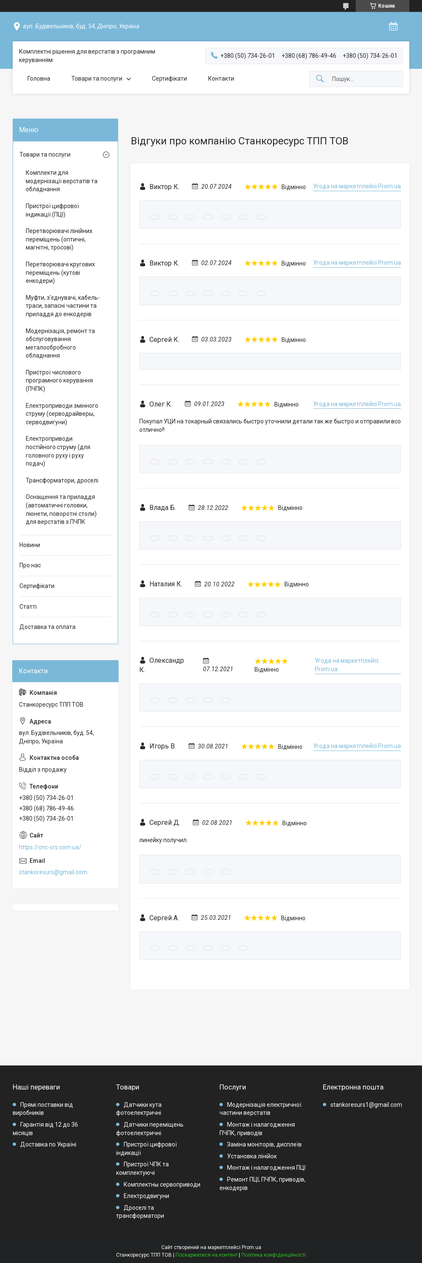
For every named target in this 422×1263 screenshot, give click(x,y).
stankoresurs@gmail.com (53, 872)
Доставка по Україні (48, 1144)
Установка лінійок (252, 1156)
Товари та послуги (96, 78)
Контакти (221, 78)
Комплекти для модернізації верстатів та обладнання (61, 180)
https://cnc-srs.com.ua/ (50, 847)
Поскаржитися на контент (207, 1255)
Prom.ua (251, 1247)
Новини (29, 545)
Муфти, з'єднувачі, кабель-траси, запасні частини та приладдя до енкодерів (63, 305)
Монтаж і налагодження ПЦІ (266, 1167)
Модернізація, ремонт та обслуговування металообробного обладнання (60, 343)
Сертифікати (169, 78)
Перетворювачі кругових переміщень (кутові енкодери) (60, 272)
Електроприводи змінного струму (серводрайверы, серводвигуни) (62, 414)
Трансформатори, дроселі (62, 480)
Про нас (30, 565)
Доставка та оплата (47, 626)
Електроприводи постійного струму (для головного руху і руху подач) (58, 451)
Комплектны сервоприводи (162, 1184)
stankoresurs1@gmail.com (366, 1104)
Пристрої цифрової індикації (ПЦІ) (52, 210)
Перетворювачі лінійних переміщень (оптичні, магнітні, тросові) (59, 239)
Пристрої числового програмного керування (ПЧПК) (59, 380)
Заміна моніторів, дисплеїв (264, 1144)
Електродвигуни (146, 1196)
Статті (28, 606)
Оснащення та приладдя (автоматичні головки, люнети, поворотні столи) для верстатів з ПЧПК (61, 509)
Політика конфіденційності (273, 1255)
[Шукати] (320, 79)
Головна (38, 78)
